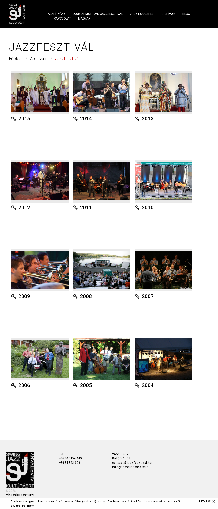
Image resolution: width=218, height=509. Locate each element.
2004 (148, 385)
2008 (86, 296)
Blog (186, 14)
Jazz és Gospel (141, 14)
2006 (24, 385)
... (19, 130)
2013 (148, 119)
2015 (24, 119)
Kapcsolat (62, 18)
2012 (24, 207)
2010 (148, 207)
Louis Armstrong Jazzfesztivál (98, 14)
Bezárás (205, 501)
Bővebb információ (22, 505)
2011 (86, 207)
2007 (148, 296)
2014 (86, 119)
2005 (86, 385)
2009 (24, 296)
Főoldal (16, 58)
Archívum (168, 14)
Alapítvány (57, 14)
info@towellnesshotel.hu (131, 467)
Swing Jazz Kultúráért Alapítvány (23, 14)
